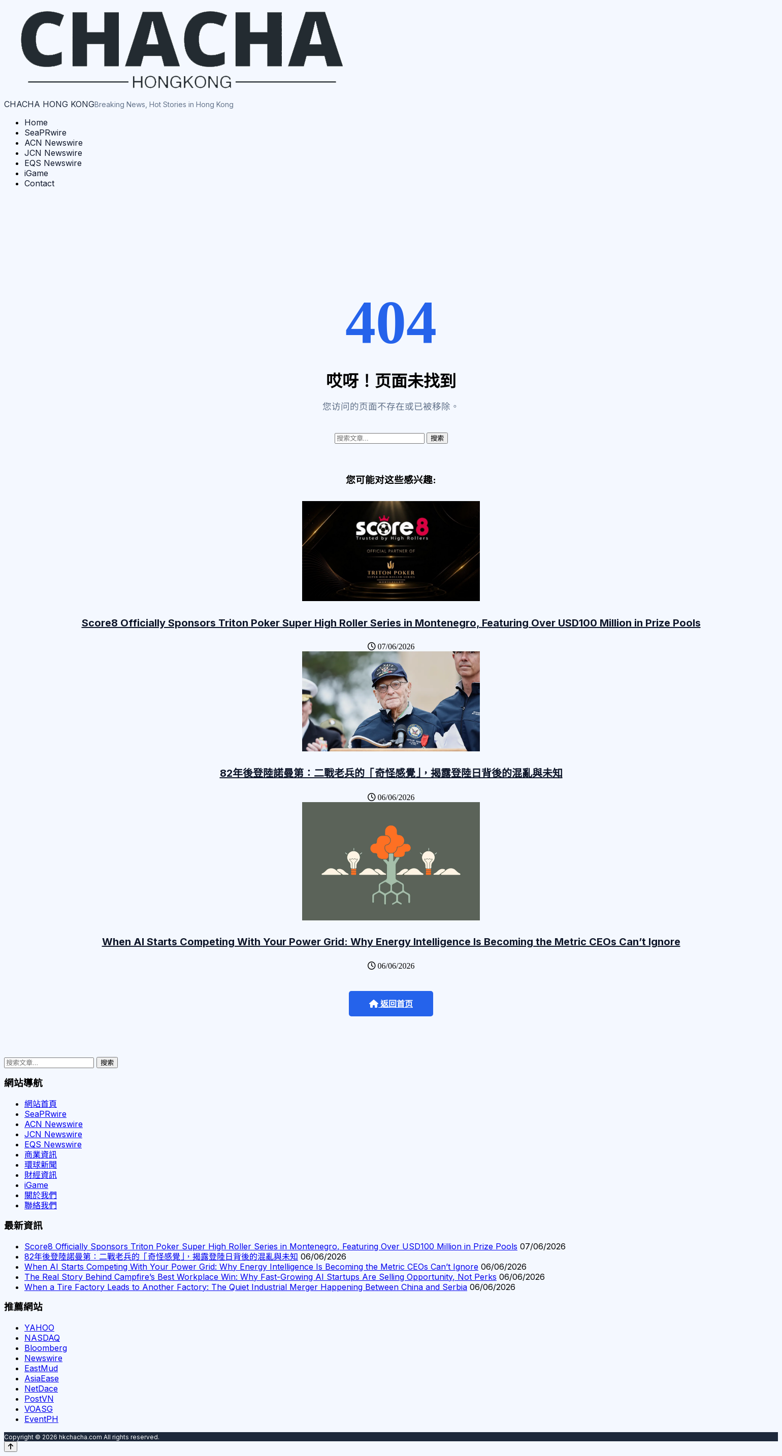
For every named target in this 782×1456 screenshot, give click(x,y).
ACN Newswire (53, 143)
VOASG (38, 1409)
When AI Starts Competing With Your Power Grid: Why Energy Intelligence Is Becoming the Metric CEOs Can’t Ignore (391, 942)
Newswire (43, 1358)
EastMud (41, 1368)
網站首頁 (40, 1104)
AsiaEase (41, 1378)
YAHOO (39, 1327)
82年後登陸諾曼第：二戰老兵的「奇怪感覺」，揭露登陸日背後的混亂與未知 (391, 773)
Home (36, 122)
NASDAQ (42, 1338)
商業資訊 (40, 1154)
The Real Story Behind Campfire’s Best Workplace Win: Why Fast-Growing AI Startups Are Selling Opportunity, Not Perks (260, 1277)
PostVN (39, 1399)
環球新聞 (40, 1165)
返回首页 (391, 1004)
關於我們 (40, 1195)
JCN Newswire (53, 153)
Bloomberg (45, 1348)
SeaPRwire (45, 132)
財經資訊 (40, 1175)
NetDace (41, 1388)
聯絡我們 (40, 1205)
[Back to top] (10, 1446)
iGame (36, 173)
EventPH (41, 1419)
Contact (39, 183)
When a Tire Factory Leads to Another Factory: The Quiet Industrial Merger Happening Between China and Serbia (245, 1287)
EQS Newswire (53, 163)
